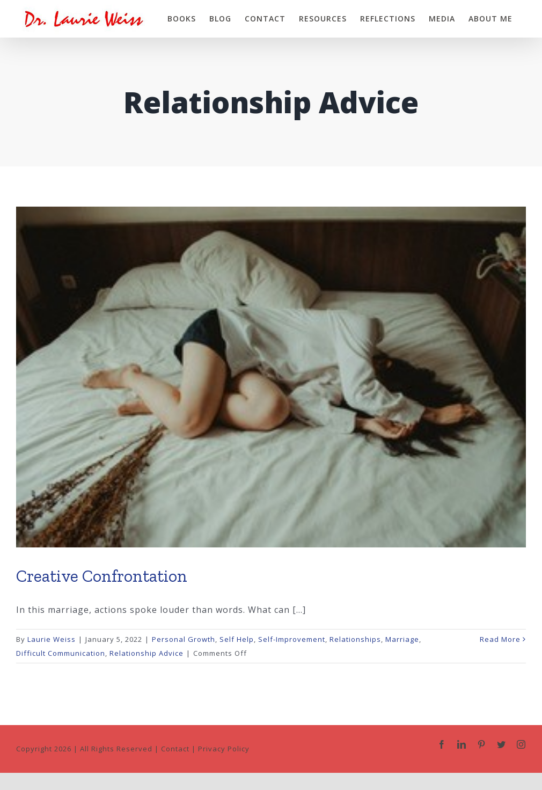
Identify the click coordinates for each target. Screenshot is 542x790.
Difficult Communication (60, 651)
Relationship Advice (146, 651)
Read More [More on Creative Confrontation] (500, 637)
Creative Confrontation (101, 574)
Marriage (402, 637)
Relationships (355, 637)
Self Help (236, 637)
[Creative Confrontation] (271, 377)
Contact (175, 747)
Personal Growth (183, 637)
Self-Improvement (291, 637)
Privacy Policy (224, 747)
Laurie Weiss (51, 637)
